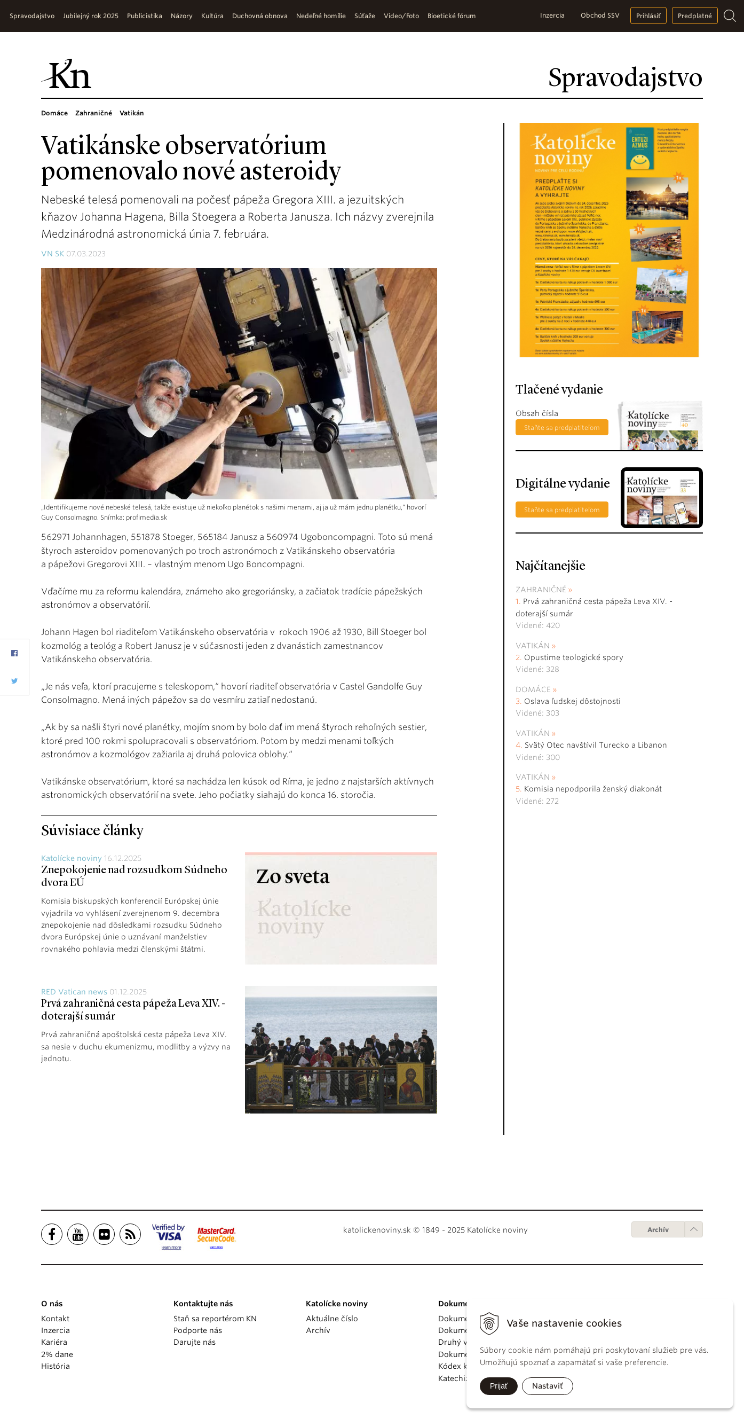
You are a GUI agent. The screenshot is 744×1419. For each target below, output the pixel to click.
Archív (658, 1230)
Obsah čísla (537, 413)
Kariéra (54, 1342)
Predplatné (695, 16)
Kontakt (55, 1318)
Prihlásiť (648, 16)
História (55, 1366)
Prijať (499, 1386)
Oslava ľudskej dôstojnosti (572, 701)
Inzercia (552, 15)
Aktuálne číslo (332, 1318)
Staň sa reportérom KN (215, 1318)
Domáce (533, 689)
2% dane (57, 1354)
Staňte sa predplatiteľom (562, 428)
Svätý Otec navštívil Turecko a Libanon (596, 745)
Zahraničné (541, 589)
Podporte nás (197, 1330)
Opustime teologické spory (573, 657)
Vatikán (533, 645)
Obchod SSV (600, 15)
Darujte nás (194, 1342)
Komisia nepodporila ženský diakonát (593, 789)
